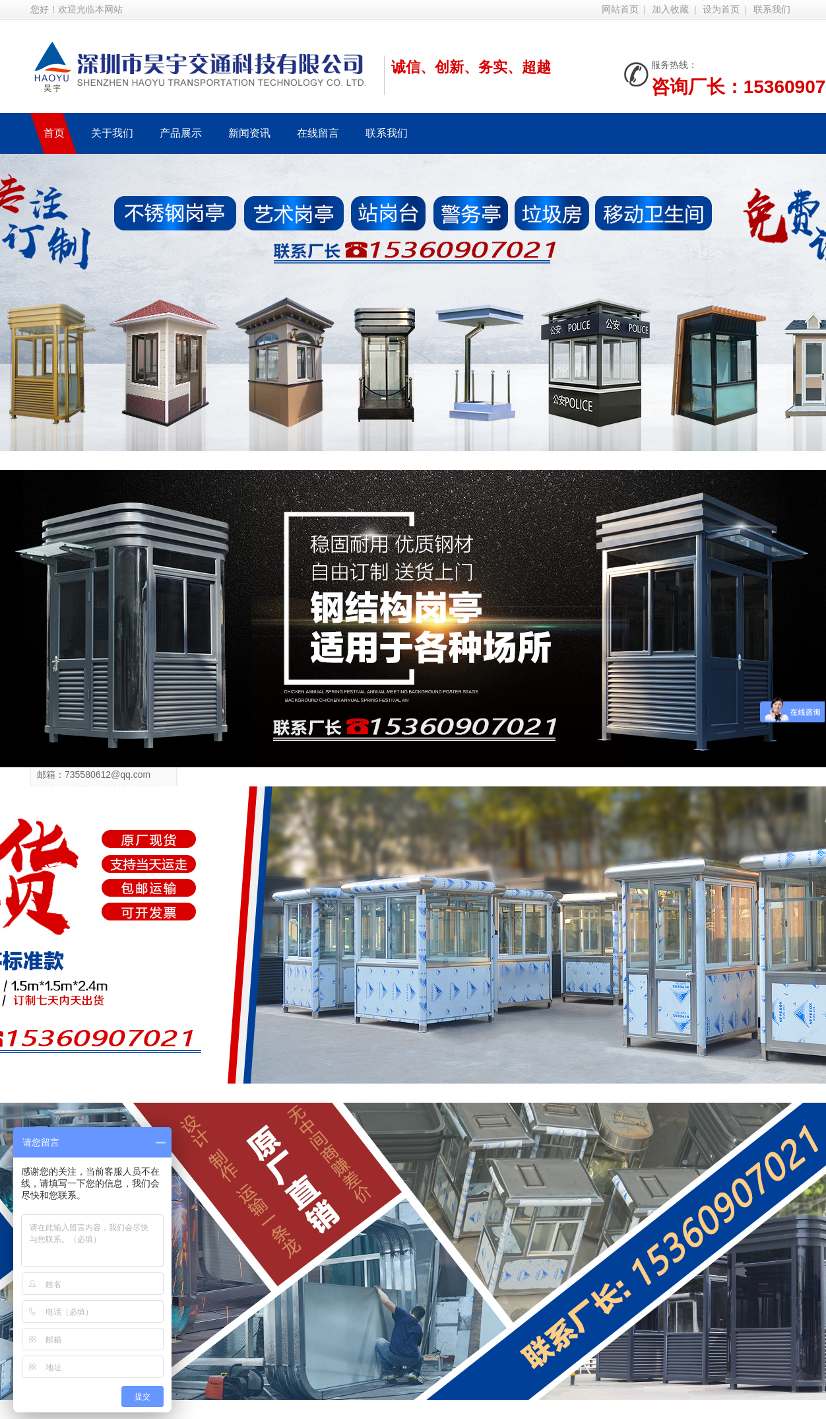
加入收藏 (670, 10)
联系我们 (771, 10)
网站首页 (620, 10)
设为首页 (721, 10)
